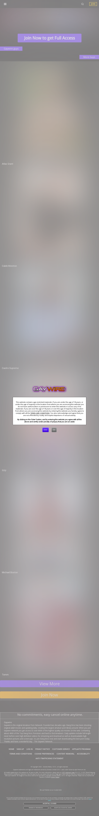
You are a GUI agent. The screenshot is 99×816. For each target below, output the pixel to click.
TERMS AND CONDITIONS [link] (40, 413)
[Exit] (54, 429)
